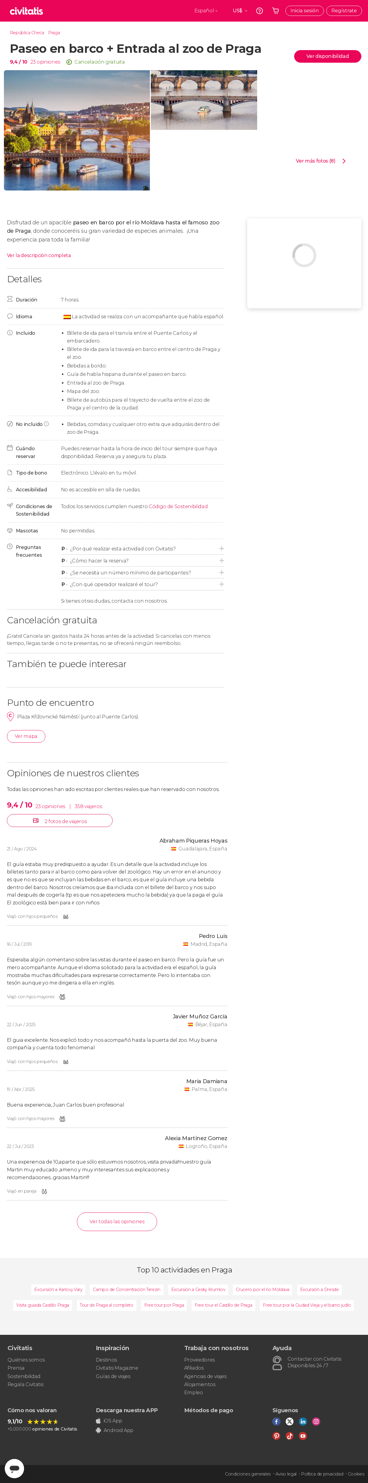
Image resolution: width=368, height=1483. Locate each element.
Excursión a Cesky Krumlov (198, 1289)
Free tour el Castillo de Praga (223, 1305)
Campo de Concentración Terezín (126, 1289)
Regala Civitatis (26, 1384)
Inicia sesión (304, 10)
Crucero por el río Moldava (262, 1289)
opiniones (48, 62)
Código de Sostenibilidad (178, 506)
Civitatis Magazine (117, 1368)
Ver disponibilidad (327, 56)
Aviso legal (286, 1474)
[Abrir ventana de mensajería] (14, 1468)
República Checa (27, 32)
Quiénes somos (26, 1360)
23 (32, 62)
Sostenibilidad (24, 1376)
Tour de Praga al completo (106, 1305)
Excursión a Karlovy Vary (58, 1289)
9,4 (18, 62)
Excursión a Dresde (319, 1289)
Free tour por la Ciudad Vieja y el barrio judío (307, 1305)
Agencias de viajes (205, 1376)
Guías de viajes (113, 1376)
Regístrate (344, 10)
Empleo (193, 1392)
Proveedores (199, 1360)
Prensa (16, 1368)
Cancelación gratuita (100, 62)
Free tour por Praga (164, 1305)
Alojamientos (199, 1384)
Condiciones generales (248, 1474)
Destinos (106, 1360)
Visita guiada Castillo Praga (42, 1305)
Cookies (356, 1474)
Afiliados (194, 1368)
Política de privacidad (322, 1474)
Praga (54, 32)
